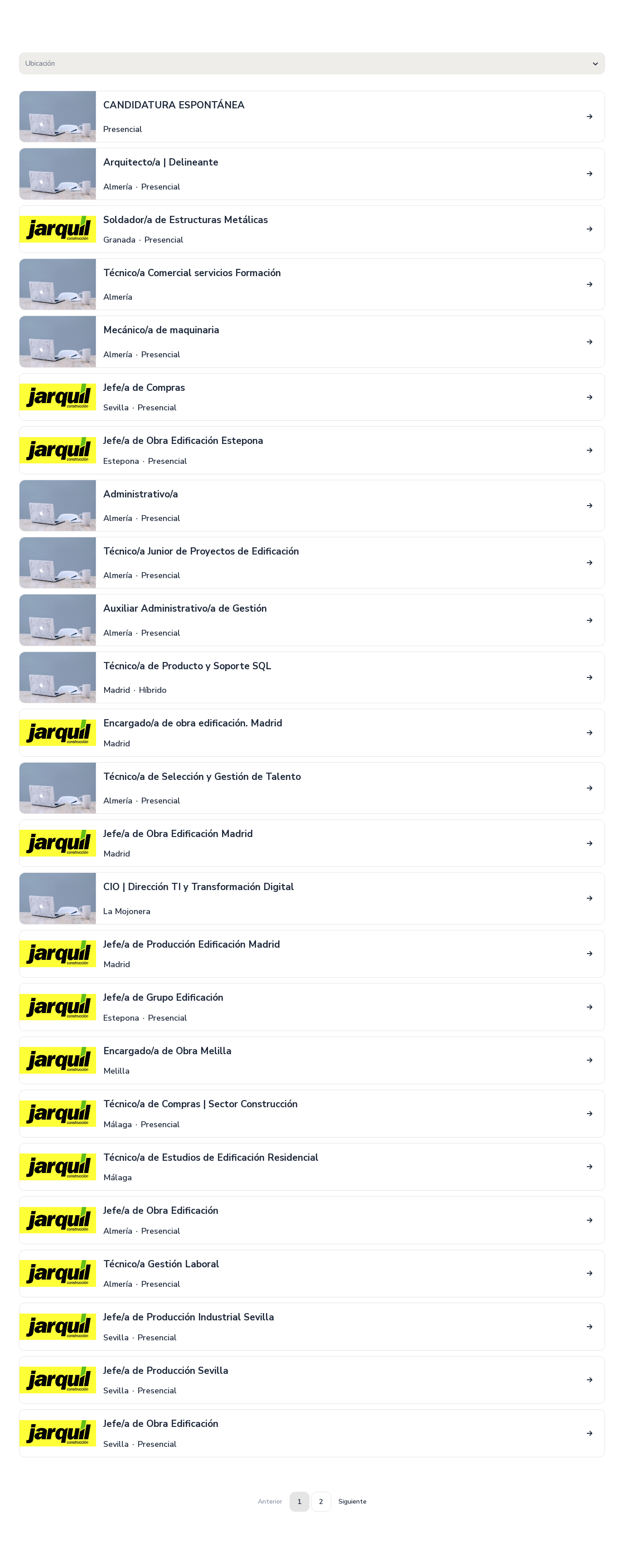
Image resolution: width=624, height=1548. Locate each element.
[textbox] (312, 63)
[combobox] (312, 63)
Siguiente (353, 1501)
